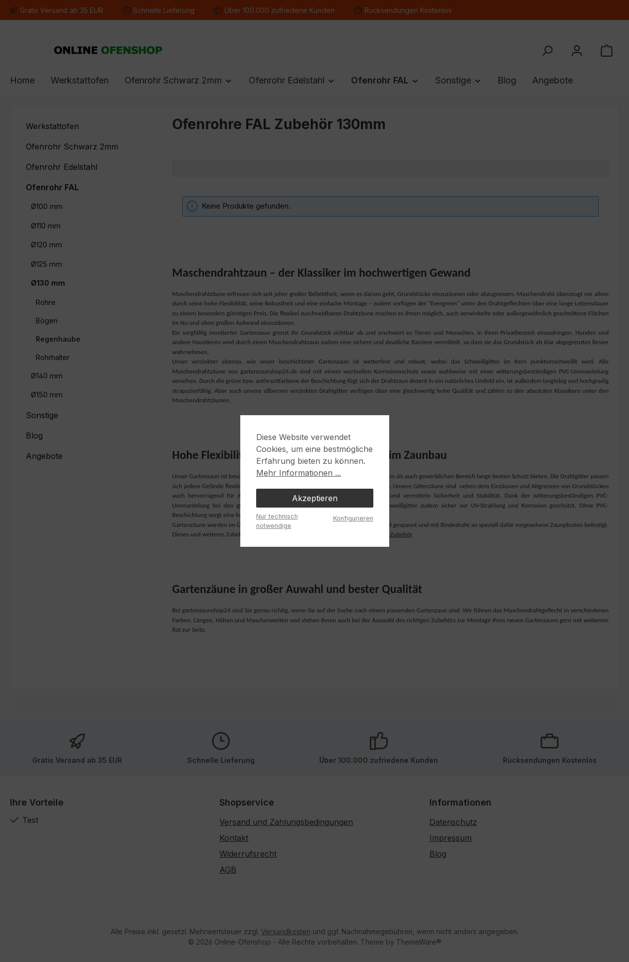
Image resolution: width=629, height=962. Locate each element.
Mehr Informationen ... (298, 473)
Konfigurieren (353, 518)
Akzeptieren (315, 498)
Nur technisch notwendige (277, 521)
